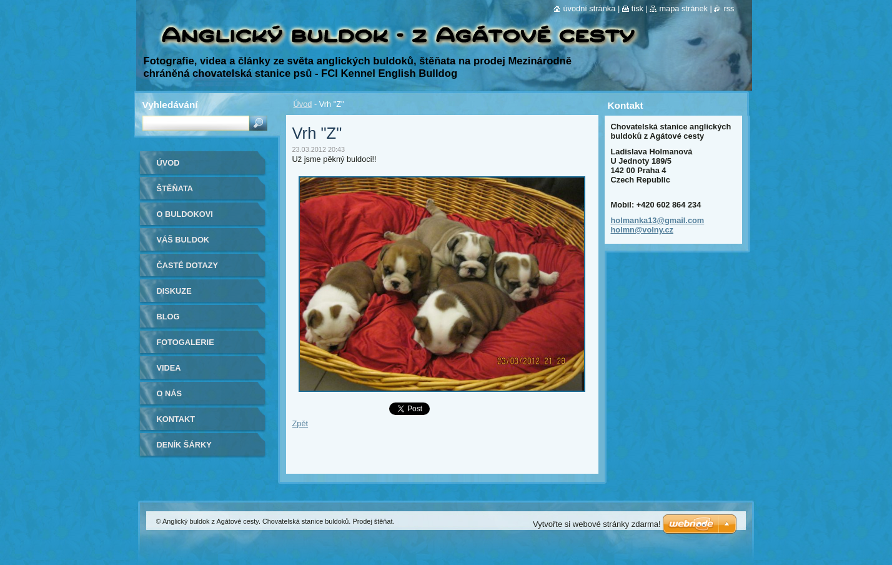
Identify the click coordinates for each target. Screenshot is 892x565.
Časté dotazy (188, 265)
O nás (169, 393)
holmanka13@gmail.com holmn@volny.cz (658, 225)
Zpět (300, 423)
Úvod (303, 104)
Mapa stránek (683, 8)
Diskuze (174, 291)
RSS (728, 8)
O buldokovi (185, 214)
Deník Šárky (184, 444)
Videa (169, 367)
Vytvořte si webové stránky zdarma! (597, 524)
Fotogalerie (185, 342)
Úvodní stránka (589, 8)
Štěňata (175, 188)
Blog (168, 316)
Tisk (637, 8)
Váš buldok (183, 239)
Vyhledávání (170, 104)
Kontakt (176, 419)
